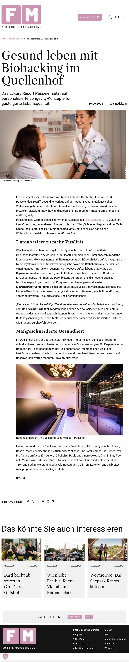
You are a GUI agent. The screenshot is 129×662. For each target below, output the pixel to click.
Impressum (109, 645)
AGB (106, 636)
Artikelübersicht (8, 41)
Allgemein (19, 41)
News (89, 618)
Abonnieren (87, 18)
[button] (5, 656)
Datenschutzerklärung (115, 641)
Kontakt (108, 631)
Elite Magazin (92, 221)
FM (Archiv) (109, 650)
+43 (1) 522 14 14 (82, 645)
